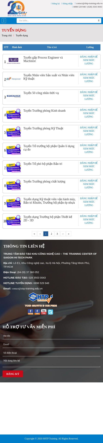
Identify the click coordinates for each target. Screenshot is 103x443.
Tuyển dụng (22, 35)
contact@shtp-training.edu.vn (88, 3)
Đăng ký (55, 3)
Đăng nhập (67, 3)
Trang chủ (7, 35)
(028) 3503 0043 (94, 6)
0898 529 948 (79, 6)
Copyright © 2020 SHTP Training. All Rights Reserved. (51, 438)
